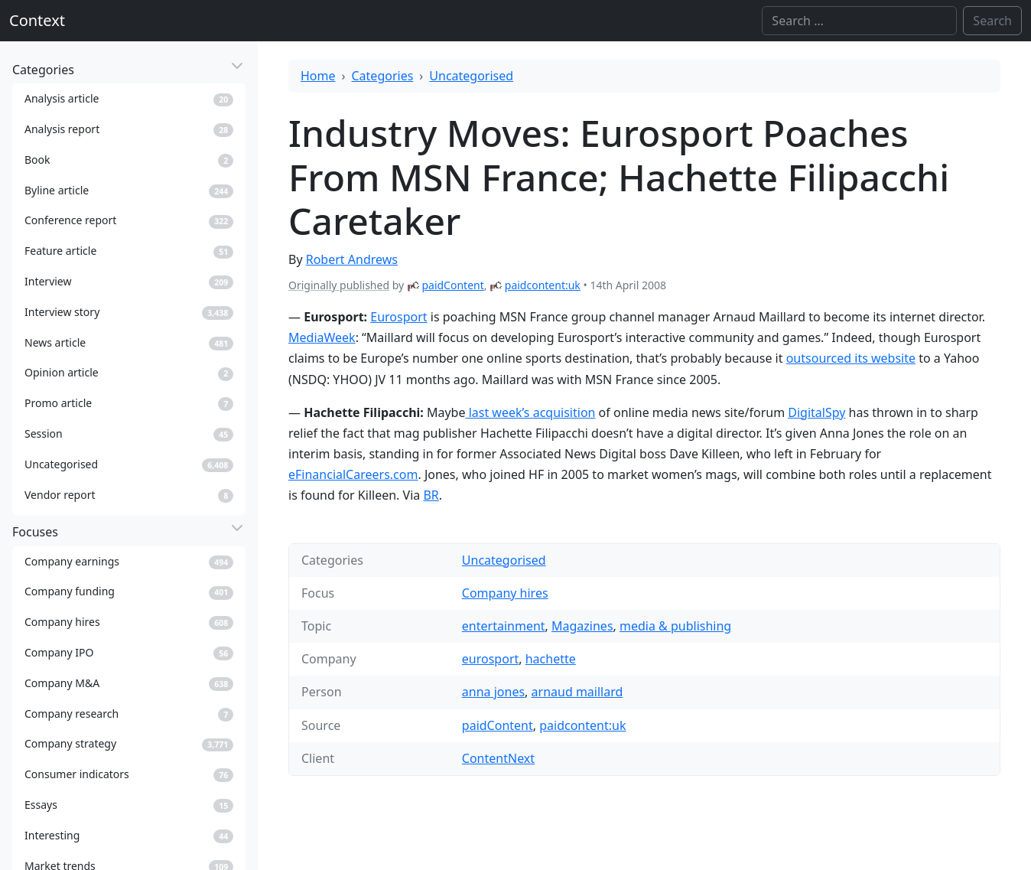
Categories (383, 75)
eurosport (490, 658)
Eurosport (398, 316)
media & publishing (675, 625)
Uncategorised (471, 75)
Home (318, 75)
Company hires (505, 593)
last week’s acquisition (531, 412)
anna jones (493, 691)
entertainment (503, 625)
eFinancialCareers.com (353, 474)
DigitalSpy (816, 412)
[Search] (859, 20)
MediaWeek (322, 337)
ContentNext (498, 758)
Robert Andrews (352, 259)
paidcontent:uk (543, 285)
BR (430, 495)
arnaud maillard (577, 691)
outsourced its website (851, 358)
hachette (550, 658)
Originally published (338, 285)
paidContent (452, 285)
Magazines (582, 625)
